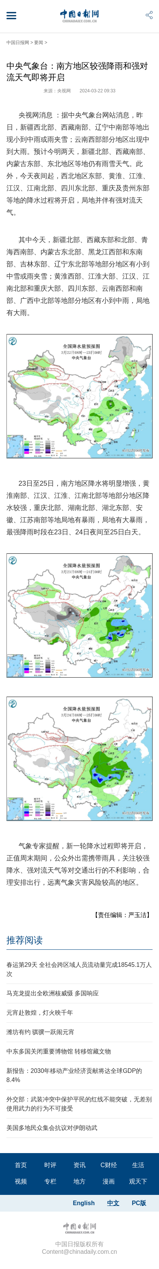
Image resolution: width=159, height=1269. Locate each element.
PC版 (139, 1203)
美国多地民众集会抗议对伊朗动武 (51, 1128)
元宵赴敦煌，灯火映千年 (39, 1012)
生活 (138, 1165)
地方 (79, 1181)
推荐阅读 (24, 940)
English (84, 1203)
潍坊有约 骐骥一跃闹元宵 (40, 1032)
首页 (21, 1165)
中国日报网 (17, 42)
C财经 (108, 1165)
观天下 (138, 1181)
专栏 (50, 1181)
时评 (50, 1165)
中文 (113, 1203)
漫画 (109, 1181)
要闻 (38, 42)
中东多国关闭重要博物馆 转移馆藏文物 (58, 1051)
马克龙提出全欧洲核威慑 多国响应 (52, 993)
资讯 (79, 1165)
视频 (21, 1181)
